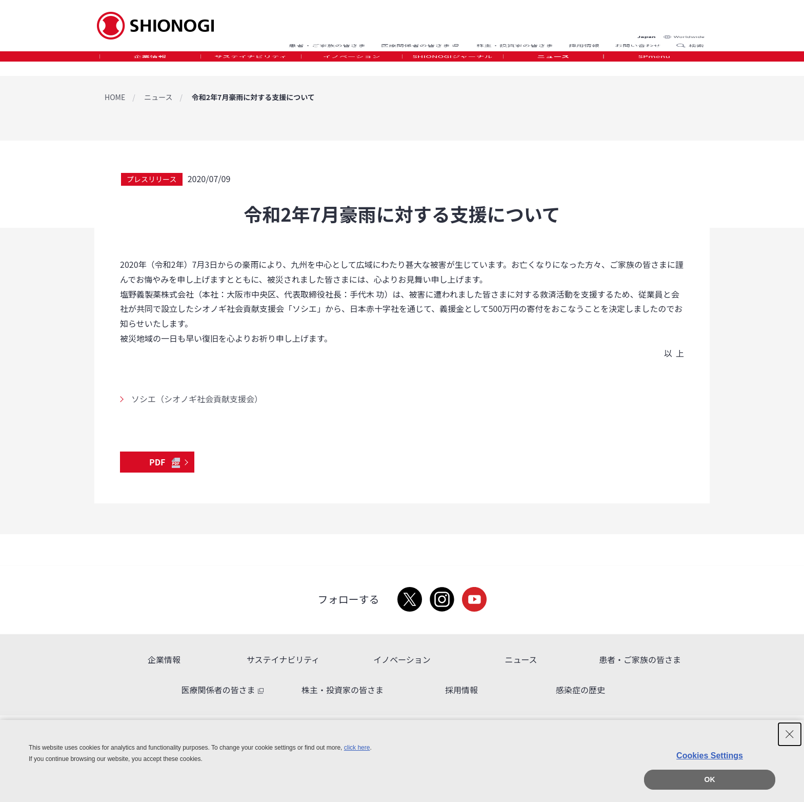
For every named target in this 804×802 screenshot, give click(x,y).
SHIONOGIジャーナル (452, 63)
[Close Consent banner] (789, 734)
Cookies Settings (709, 755)
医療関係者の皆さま (421, 37)
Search (684, 37)
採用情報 (584, 37)
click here (357, 747)
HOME (115, 97)
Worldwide (689, 16)
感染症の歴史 (580, 689)
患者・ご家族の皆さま (327, 37)
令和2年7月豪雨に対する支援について (253, 97)
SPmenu (654, 63)
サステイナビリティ (250, 63)
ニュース (553, 63)
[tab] (149, 63)
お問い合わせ (638, 37)
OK (710, 779)
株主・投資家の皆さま (514, 37)
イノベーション (351, 63)
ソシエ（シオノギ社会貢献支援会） (197, 399)
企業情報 (149, 63)
